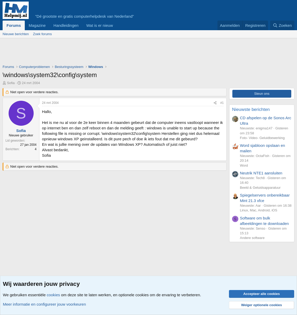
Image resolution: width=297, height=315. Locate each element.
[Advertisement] (97, 52)
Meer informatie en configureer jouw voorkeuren (44, 304)
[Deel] (215, 103)
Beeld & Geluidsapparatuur (260, 188)
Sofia (11, 83)
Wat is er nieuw (99, 25)
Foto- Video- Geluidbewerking (262, 138)
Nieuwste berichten (251, 109)
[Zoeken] (282, 25)
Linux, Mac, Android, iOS (258, 210)
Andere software (252, 238)
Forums (14, 25)
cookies (53, 295)
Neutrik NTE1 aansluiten (261, 173)
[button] (117, 25)
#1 (222, 103)
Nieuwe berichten (16, 34)
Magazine (37, 25)
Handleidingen (65, 25)
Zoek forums (42, 34)
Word (244, 165)
